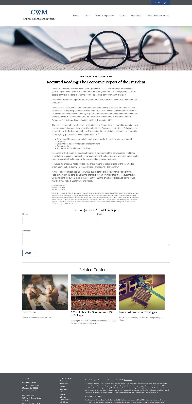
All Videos (64, 402)
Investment (64, 384)
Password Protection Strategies (138, 312)
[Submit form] (28, 253)
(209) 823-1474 (34, 391)
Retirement (64, 381)
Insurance (63, 389)
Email (99, 214)
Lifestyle (63, 397)
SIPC (91, 402)
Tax (61, 392)
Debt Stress (29, 312)
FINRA (87, 402)
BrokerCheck (128, 380)
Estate (62, 386)
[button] (76, 16)
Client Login (160, 3)
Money (62, 394)
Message (26, 230)
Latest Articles (65, 400)
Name (25, 214)
